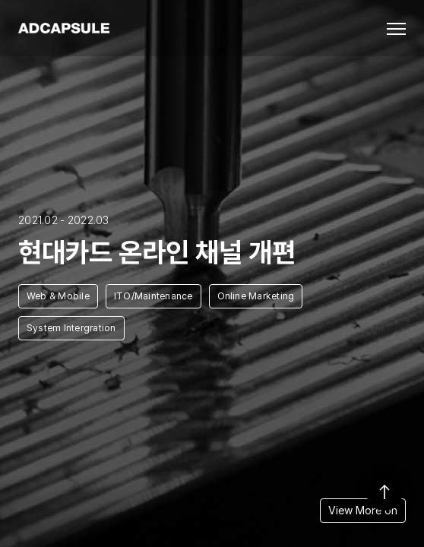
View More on (362, 510)
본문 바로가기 (0, 0)
